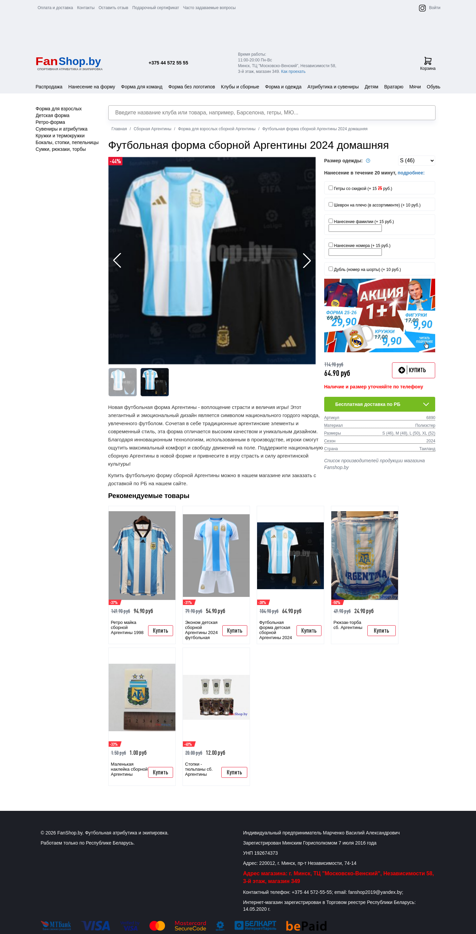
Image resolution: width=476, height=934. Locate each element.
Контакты (85, 7)
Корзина (428, 64)
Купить (160, 630)
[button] (307, 260)
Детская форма (52, 115)
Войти (435, 7)
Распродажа (49, 86)
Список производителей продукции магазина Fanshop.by (374, 464)
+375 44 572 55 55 (168, 62)
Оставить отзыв (113, 7)
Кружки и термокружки (60, 135)
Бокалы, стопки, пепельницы (67, 142)
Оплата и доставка (55, 7)
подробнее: (411, 172)
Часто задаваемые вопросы (209, 7)
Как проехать (293, 71)
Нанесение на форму (91, 86)
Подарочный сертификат (155, 7)
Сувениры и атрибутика (62, 129)
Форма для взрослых (59, 108)
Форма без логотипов (191, 86)
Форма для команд (142, 86)
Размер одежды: (348, 160)
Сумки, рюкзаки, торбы (61, 149)
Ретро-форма (50, 122)
